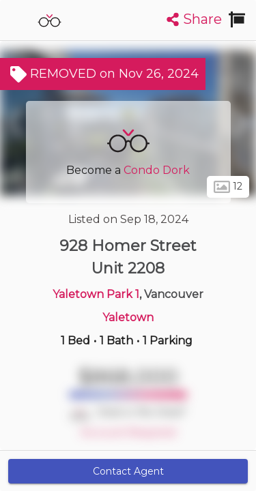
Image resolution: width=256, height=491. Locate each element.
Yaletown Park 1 (96, 294)
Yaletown (128, 317)
